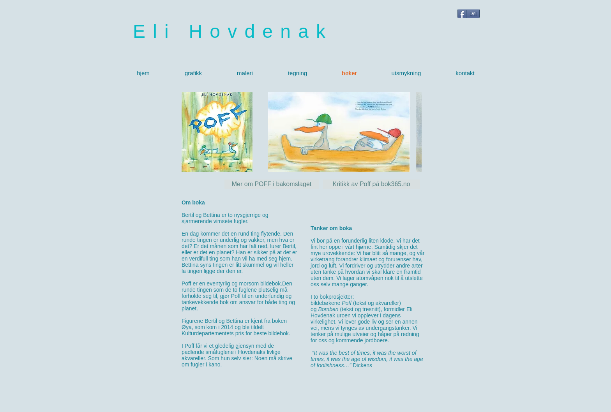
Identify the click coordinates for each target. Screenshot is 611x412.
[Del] (468, 13)
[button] (339, 132)
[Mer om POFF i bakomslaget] (271, 184)
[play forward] (412, 132)
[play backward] (277, 132)
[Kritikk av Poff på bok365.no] (371, 184)
